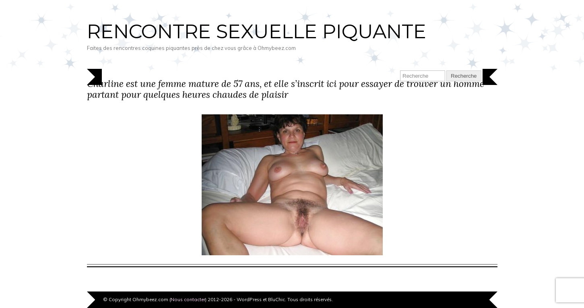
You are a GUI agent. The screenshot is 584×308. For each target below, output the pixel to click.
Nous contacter (188, 299)
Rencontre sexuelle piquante (256, 31)
